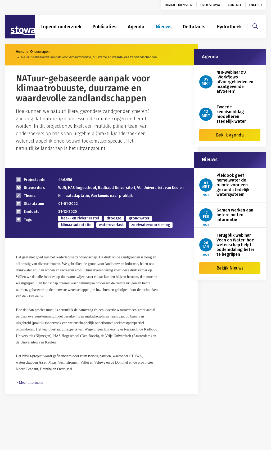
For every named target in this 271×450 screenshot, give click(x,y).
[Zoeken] (255, 25)
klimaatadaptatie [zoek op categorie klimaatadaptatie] (76, 225)
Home (20, 52)
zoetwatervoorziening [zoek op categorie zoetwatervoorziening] (150, 225)
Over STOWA (210, 5)
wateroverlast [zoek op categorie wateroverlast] (111, 225)
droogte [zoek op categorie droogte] (114, 218)
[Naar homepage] (20, 27)
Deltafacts (194, 26)
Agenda (136, 26)
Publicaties (104, 26)
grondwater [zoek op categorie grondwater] (139, 218)
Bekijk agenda (230, 135)
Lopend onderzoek (60, 26)
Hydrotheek (229, 26)
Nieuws (163, 26)
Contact (234, 5)
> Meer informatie (29, 383)
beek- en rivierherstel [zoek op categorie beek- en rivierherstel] (80, 218)
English (255, 5)
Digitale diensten (178, 5)
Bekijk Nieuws (229, 268)
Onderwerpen (39, 52)
